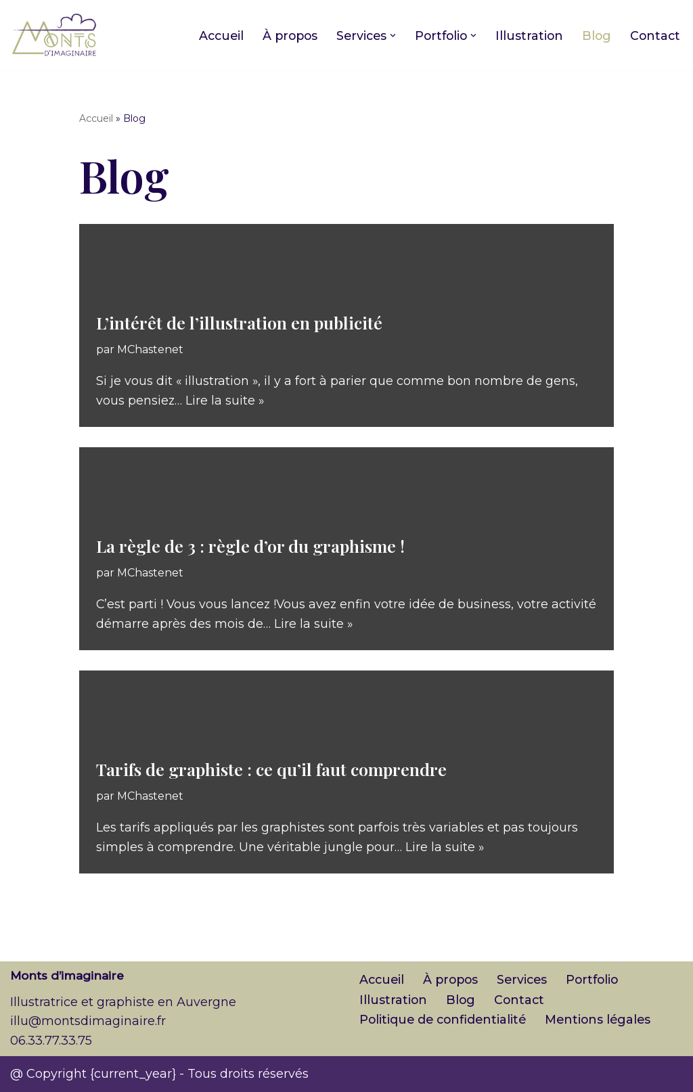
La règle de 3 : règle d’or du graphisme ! (250, 545)
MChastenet (152, 348)
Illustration (527, 35)
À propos (281, 35)
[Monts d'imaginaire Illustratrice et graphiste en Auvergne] (54, 35)
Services (527, 980)
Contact (654, 35)
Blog (595, 35)
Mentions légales (604, 1020)
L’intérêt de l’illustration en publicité (239, 322)
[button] (387, 35)
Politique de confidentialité (445, 1020)
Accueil (210, 35)
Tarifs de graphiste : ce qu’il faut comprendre (271, 768)
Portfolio (600, 980)
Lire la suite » (225, 400)
